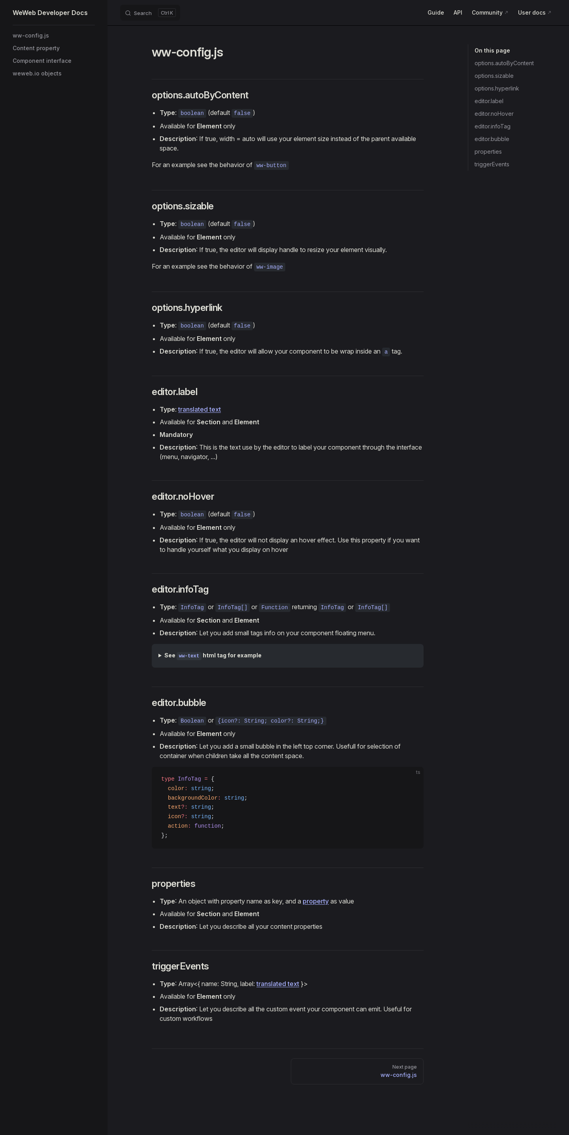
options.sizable (494, 75)
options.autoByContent (504, 63)
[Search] (150, 13)
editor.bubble (492, 139)
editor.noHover (494, 113)
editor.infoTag (493, 126)
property (316, 901)
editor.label (489, 101)
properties (488, 151)
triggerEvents (492, 164)
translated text (199, 409)
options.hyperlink (497, 88)
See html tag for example (213, 656)
